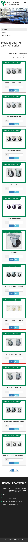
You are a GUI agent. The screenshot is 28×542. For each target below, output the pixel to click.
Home (10, 53)
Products (15, 53)
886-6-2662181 (12, 495)
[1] (16, 87)
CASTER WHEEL (6, 35)
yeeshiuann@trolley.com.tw (15, 501)
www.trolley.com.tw (13, 504)
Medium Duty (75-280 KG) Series (19, 55)
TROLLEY (4, 32)
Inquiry (11, 90)
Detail (16, 90)
